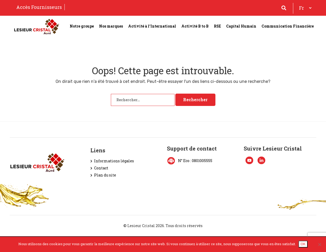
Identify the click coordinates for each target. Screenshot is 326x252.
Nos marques (111, 26)
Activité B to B (195, 26)
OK (303, 244)
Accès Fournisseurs (39, 7)
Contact (101, 167)
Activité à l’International (152, 26)
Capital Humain (241, 26)
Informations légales (114, 160)
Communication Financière (288, 26)
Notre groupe (82, 26)
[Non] (319, 244)
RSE (217, 26)
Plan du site (105, 175)
